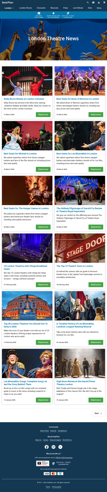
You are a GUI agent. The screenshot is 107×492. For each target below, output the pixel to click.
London (9, 8)
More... (99, 8)
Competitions (62, 431)
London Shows (25, 8)
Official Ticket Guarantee (64, 458)
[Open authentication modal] (98, 2)
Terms (48, 487)
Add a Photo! (44, 431)
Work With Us (67, 440)
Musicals (54, 8)
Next (99, 413)
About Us (38, 440)
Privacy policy (56, 487)
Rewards (53, 431)
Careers (45, 440)
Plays (65, 8)
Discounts (41, 8)
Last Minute (78, 8)
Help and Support (55, 440)
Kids (90, 8)
